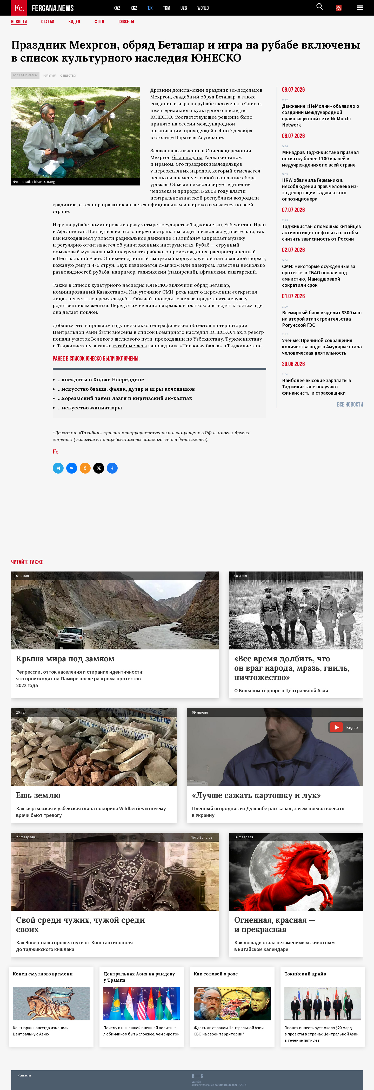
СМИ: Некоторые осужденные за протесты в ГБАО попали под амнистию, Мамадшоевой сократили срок (318, 275)
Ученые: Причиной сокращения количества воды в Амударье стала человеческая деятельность (322, 346)
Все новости (350, 404)
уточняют (150, 292)
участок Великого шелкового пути (112, 339)
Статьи (49, 22)
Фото (102, 22)
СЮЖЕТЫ (129, 22)
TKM (167, 8)
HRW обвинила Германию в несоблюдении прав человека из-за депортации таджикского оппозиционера (320, 189)
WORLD (205, 8)
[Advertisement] (187, 521)
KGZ (134, 8)
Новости (19, 22)
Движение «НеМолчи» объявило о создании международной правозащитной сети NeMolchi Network (320, 115)
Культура (49, 75)
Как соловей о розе (218, 975)
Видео (76, 22)
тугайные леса (130, 346)
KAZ (116, 8)
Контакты (24, 1075)
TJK (150, 8)
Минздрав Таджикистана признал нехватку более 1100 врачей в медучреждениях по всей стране (320, 158)
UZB (185, 8)
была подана (187, 157)
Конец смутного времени (45, 975)
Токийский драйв (307, 975)
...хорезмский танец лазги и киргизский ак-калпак (128, 399)
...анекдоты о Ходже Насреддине (103, 379)
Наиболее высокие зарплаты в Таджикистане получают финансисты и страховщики (316, 386)
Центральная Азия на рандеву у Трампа (141, 978)
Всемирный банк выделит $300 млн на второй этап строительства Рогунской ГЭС (322, 318)
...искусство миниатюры (91, 408)
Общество (68, 75)
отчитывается (99, 245)
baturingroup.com (226, 1084)
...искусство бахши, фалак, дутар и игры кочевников (130, 389)
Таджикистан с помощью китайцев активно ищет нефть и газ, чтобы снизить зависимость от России (321, 232)
